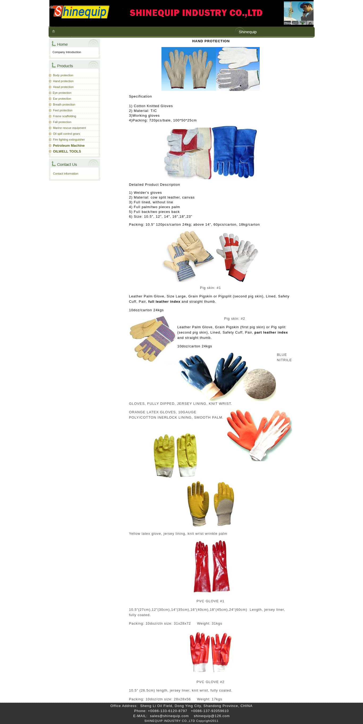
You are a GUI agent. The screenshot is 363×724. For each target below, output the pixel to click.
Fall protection (62, 122)
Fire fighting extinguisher (69, 139)
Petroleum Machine (69, 146)
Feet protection (62, 110)
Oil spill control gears (66, 133)
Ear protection (62, 98)
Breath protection (64, 104)
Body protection (63, 75)
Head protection (63, 87)
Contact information (65, 173)
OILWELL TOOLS (67, 151)
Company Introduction (67, 52)
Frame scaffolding (64, 116)
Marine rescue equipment (69, 127)
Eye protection (62, 92)
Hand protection (63, 81)
